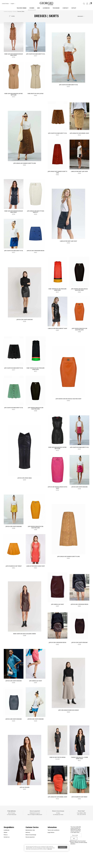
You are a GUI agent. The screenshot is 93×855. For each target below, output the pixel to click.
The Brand (56, 8)
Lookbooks (6, 830)
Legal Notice (51, 832)
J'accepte (62, 847)
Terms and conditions (53, 830)
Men (38, 8)
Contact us (7, 837)
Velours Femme (21, 8)
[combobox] (5, 3)
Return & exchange (58, 811)
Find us (6, 834)
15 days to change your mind (58, 813)
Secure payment (35, 811)
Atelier (5, 832)
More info (49, 849)
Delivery (28, 832)
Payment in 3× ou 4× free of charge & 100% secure (35, 813)
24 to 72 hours (11, 813)
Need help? (81, 811)
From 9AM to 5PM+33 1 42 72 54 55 (81, 813)
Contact (65, 8)
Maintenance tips (30, 830)
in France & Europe (11, 814)
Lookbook (46, 8)
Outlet (73, 8)
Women (32, 8)
